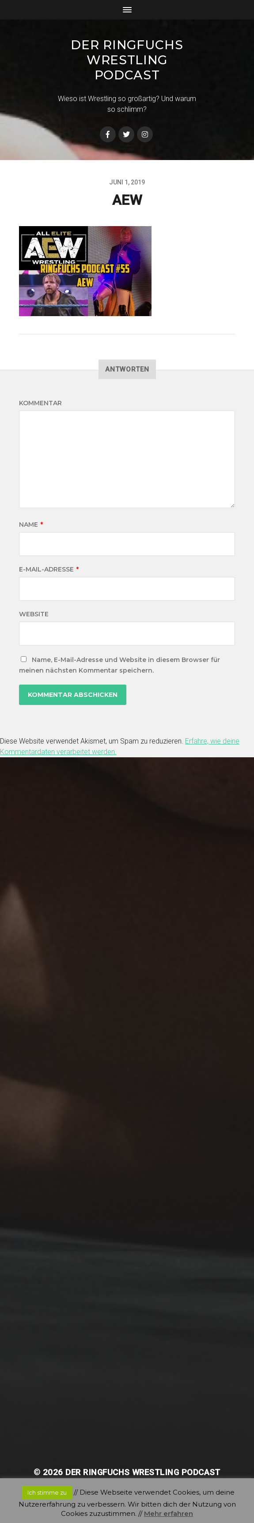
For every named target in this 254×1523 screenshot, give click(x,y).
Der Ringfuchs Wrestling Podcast (127, 59)
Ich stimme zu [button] (47, 1492)
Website (34, 614)
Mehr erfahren (168, 1513)
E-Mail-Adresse (49, 569)
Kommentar (40, 403)
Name (31, 525)
